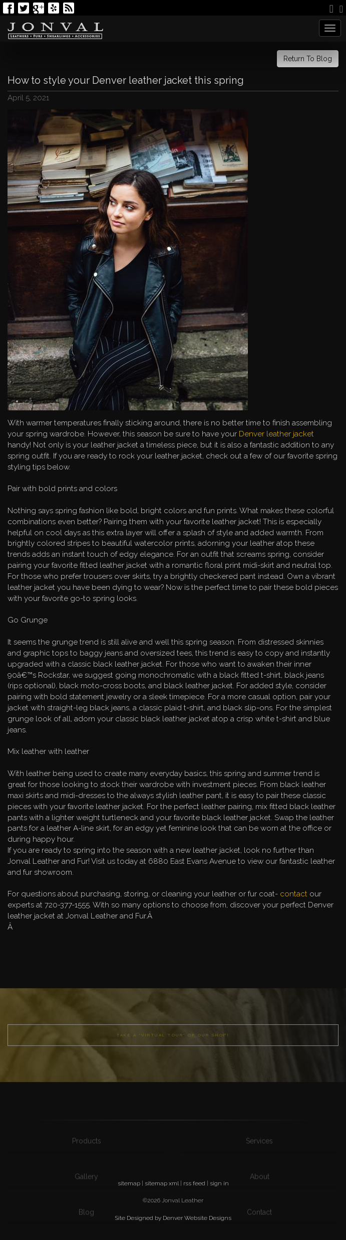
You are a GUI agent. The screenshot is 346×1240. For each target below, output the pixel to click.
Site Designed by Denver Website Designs (173, 1217)
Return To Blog (307, 59)
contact (293, 893)
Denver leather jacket (276, 433)
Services (259, 1168)
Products (86, 1168)
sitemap (129, 1183)
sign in (219, 1183)
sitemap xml (162, 1183)
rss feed (194, 1183)
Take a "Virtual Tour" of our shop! (173, 1054)
